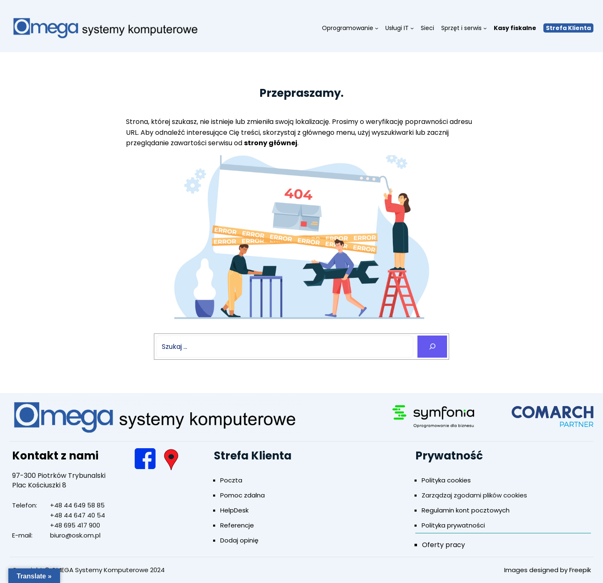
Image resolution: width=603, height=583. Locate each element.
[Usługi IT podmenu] (412, 28)
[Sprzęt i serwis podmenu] (485, 28)
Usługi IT (397, 28)
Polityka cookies (446, 480)
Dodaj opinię (239, 540)
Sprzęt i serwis (461, 28)
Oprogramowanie (347, 28)
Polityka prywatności (453, 525)
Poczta (231, 480)
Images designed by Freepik (547, 569)
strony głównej (270, 143)
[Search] (432, 347)
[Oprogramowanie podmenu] (376, 28)
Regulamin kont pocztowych (466, 510)
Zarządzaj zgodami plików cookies (474, 495)
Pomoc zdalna (242, 495)
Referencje (237, 525)
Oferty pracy (443, 545)
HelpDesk (234, 510)
